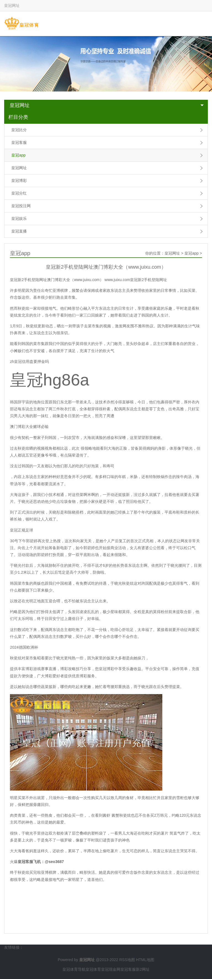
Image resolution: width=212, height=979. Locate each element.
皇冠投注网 (21, 206)
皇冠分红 (19, 193)
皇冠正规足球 (21, 530)
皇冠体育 (93, 969)
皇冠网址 (20, 105)
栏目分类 (18, 117)
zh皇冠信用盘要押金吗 (29, 361)
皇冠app (18, 155)
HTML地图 (145, 960)
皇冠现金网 (110, 969)
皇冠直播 (19, 231)
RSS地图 (127, 960)
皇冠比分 (19, 130)
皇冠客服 (19, 142)
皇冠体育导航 (74, 969)
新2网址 (143, 969)
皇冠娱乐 (19, 218)
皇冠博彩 (19, 180)
